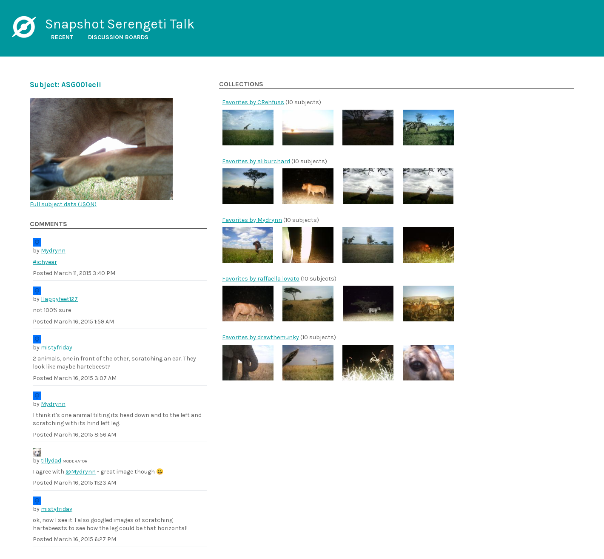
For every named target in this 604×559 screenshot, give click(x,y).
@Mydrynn (81, 471)
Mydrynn (53, 250)
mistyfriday (56, 347)
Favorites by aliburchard (256, 161)
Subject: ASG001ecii (65, 84)
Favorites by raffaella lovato (260, 278)
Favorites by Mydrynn (252, 220)
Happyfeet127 (59, 299)
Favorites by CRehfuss (253, 102)
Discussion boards (118, 37)
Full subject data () (63, 204)
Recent (62, 37)
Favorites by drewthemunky (260, 337)
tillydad (51, 460)
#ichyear (45, 262)
